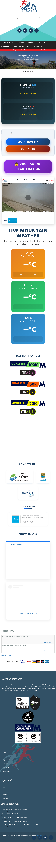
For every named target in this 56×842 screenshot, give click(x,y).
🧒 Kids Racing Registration (28, 166)
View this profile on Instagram (28, 613)
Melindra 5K (6, 47)
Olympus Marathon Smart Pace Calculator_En (15, 810)
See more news (6, 655)
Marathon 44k (8, 43)
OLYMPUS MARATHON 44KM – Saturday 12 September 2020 (19, 825)
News (4, 787)
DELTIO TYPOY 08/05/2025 (9, 813)
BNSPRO (39, 835)
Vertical (31, 43)
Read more (47, 642)
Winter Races (24, 47)
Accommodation (8, 791)
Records (5, 798)
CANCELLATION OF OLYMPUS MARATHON (14, 645)
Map (4, 775)
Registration (6, 771)
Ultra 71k (21, 43)
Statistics (5, 763)
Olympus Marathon (16, 545)
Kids (15, 47)
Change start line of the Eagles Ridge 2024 (15, 637)
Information (37, 47)
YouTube (5, 795)
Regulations (6, 767)
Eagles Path (42, 43)
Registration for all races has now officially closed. (31, 50)
